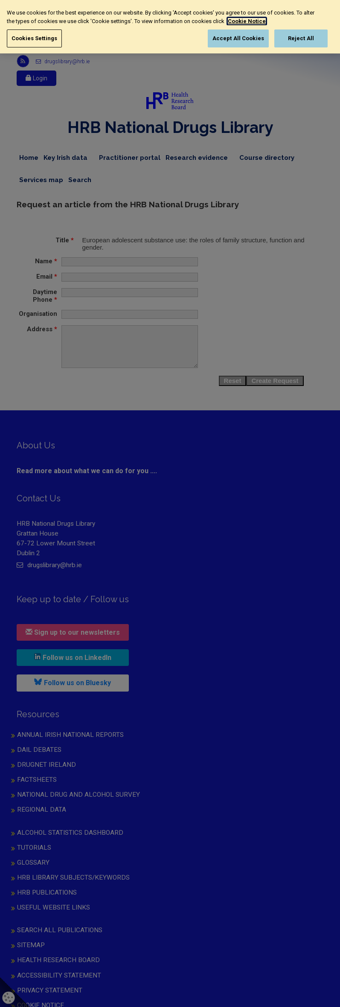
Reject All (301, 38)
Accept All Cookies (238, 38)
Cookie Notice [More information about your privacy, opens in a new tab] (246, 21)
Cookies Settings (34, 38)
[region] (170, 26)
